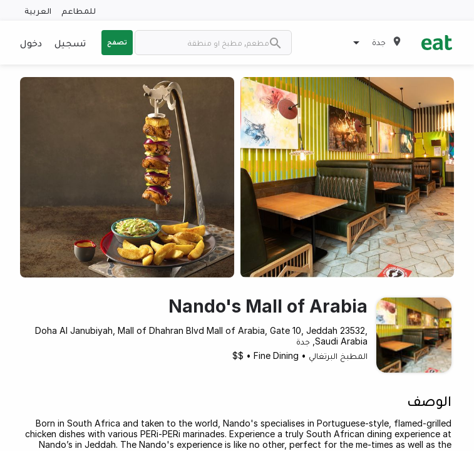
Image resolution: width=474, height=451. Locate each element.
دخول (31, 42)
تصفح (117, 42)
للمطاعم (78, 10)
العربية (37, 10)
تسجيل (70, 42)
